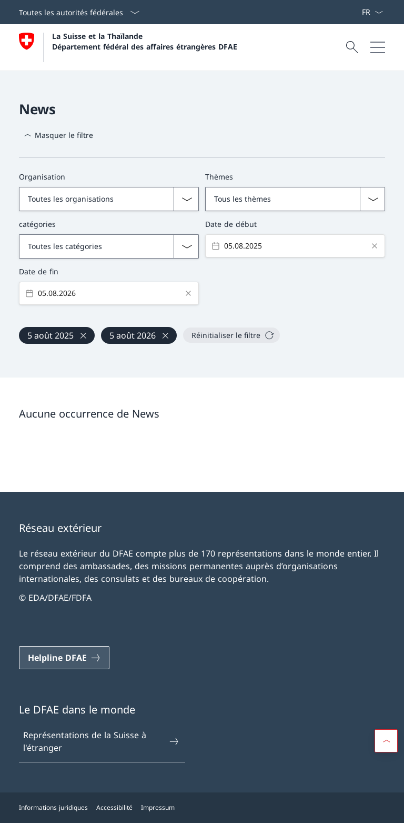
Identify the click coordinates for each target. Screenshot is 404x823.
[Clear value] (374, 246)
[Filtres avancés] (202, 234)
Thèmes (219, 177)
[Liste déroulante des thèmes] (295, 199)
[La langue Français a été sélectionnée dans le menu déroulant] (372, 12)
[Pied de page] (202, 807)
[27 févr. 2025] (57, 335)
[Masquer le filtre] (58, 135)
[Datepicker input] (295, 245)
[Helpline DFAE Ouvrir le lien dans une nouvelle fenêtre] (64, 657)
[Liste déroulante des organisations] (109, 199)
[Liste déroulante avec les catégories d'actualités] (109, 246)
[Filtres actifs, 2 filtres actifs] (202, 329)
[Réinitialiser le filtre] (231, 335)
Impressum (158, 807)
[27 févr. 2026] (139, 335)
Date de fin (38, 271)
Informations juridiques (53, 807)
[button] (386, 740)
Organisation (42, 177)
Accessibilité (114, 807)
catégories (37, 224)
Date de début (231, 224)
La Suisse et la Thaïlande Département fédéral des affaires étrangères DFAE (144, 41)
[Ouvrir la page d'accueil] (128, 47)
